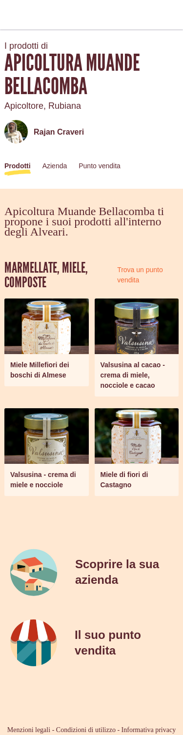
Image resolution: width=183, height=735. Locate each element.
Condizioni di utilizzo (86, 730)
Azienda (54, 166)
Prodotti (17, 166)
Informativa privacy (149, 730)
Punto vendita (100, 166)
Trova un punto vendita (140, 275)
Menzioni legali (28, 730)
